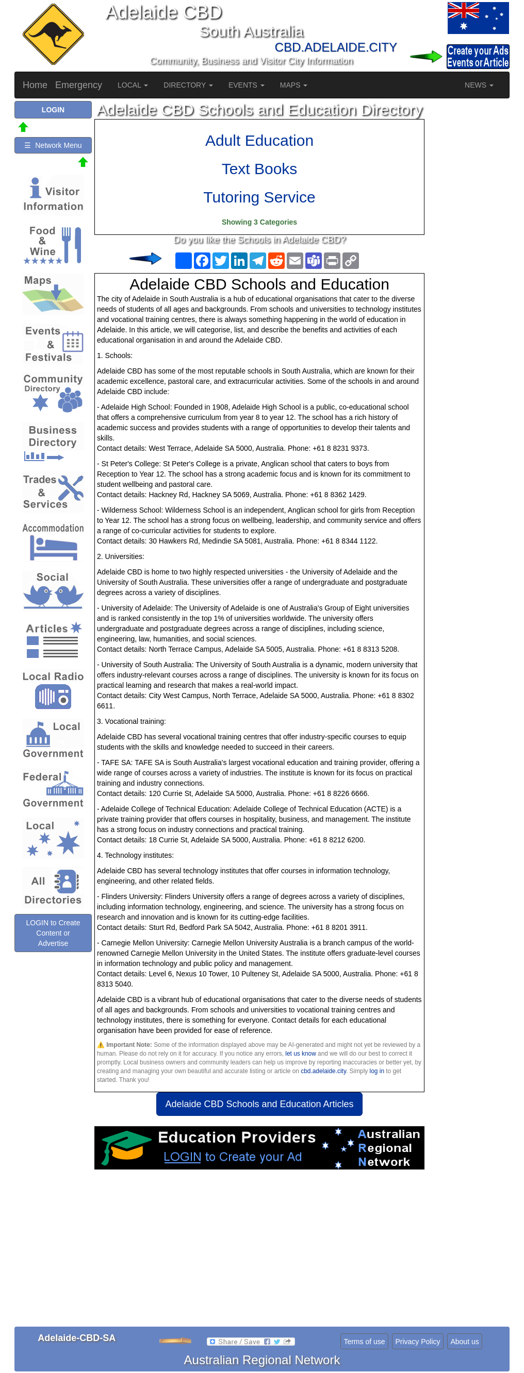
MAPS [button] (294, 85)
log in (377, 1071)
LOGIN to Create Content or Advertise (53, 933)
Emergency (78, 85)
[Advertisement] (259, 1252)
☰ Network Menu (52, 145)
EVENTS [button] (246, 85)
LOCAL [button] (133, 85)
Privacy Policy (417, 1341)
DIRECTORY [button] (188, 85)
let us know (300, 1053)
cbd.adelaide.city (323, 1071)
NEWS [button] (479, 85)
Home (35, 85)
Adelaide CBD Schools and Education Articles (259, 1104)
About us (464, 1341)
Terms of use (364, 1341)
